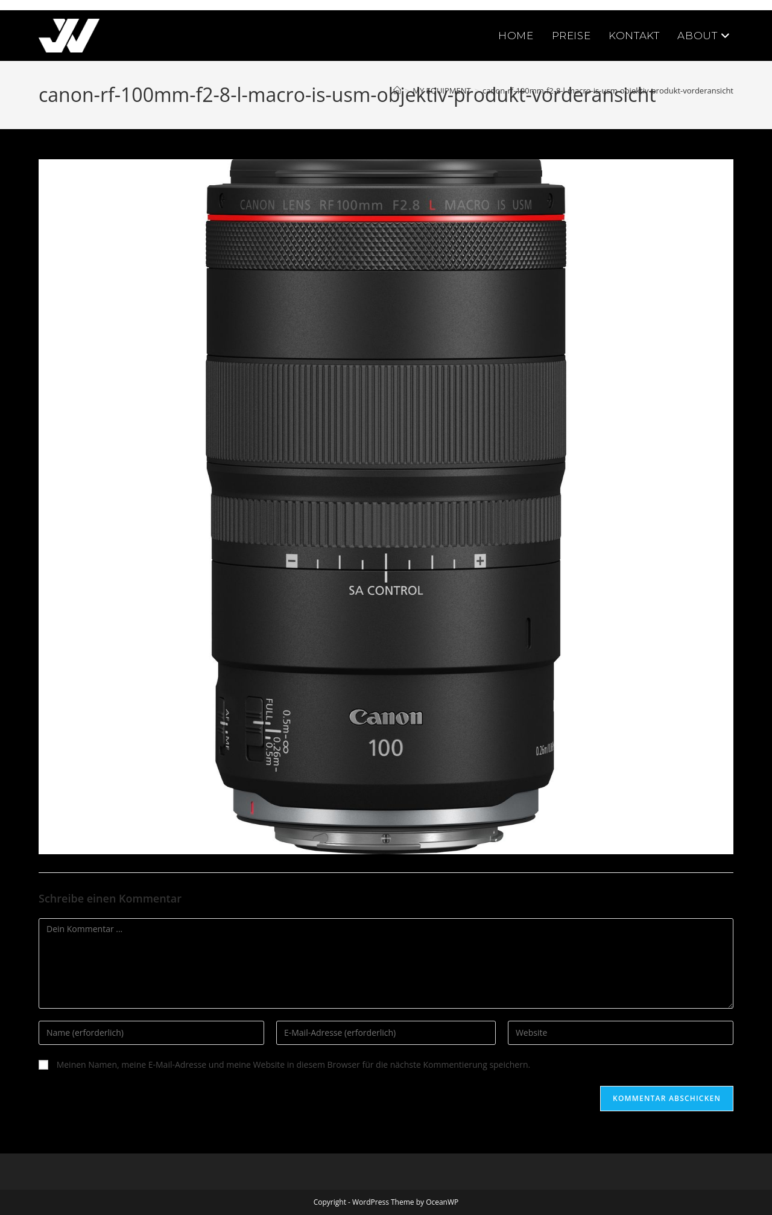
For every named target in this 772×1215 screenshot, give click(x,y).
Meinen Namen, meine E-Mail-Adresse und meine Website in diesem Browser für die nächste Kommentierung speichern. (294, 1064)
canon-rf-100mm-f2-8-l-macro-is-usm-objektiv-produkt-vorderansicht (607, 90)
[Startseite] (397, 90)
